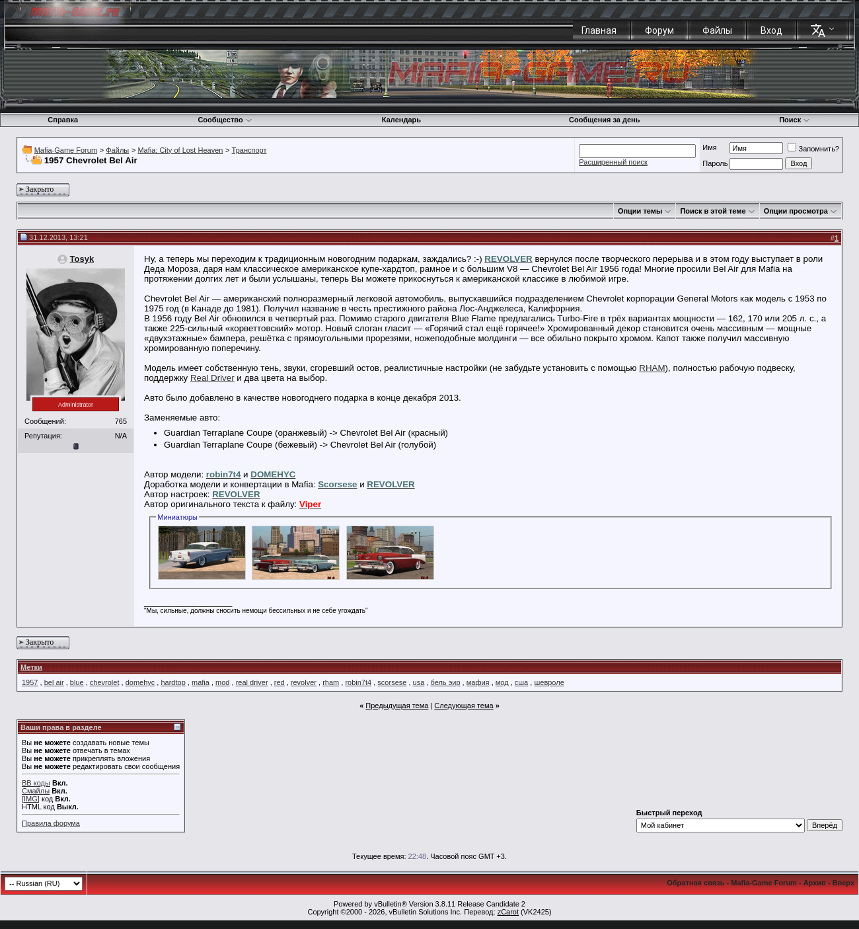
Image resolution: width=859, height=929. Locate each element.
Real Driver (212, 378)
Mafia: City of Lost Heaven (180, 150)
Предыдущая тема (396, 705)
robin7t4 (358, 682)
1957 (30, 682)
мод (502, 682)
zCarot (508, 912)
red (279, 682)
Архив (814, 883)
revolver (304, 682)
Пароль (715, 163)
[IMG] (31, 799)
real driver (252, 682)
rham (330, 682)
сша (521, 682)
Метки (31, 667)
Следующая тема (463, 705)
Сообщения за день (604, 120)
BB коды (36, 783)
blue (77, 682)
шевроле (549, 682)
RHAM (652, 368)
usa (419, 682)
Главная (598, 30)
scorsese (391, 682)
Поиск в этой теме (712, 211)
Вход (771, 30)
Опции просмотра (796, 211)
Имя (709, 147)
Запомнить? (813, 149)
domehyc (140, 682)
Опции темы (640, 211)
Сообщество (225, 120)
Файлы (717, 30)
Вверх (843, 883)
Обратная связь (695, 883)
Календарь (401, 120)
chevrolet (105, 682)
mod (222, 682)
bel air (54, 682)
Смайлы (36, 791)
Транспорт (249, 150)
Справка (63, 120)
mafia (200, 682)
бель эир (446, 682)
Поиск (794, 120)
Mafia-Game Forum (65, 150)
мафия (478, 682)
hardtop (173, 682)
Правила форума (51, 823)
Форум (659, 30)
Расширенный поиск (613, 162)
